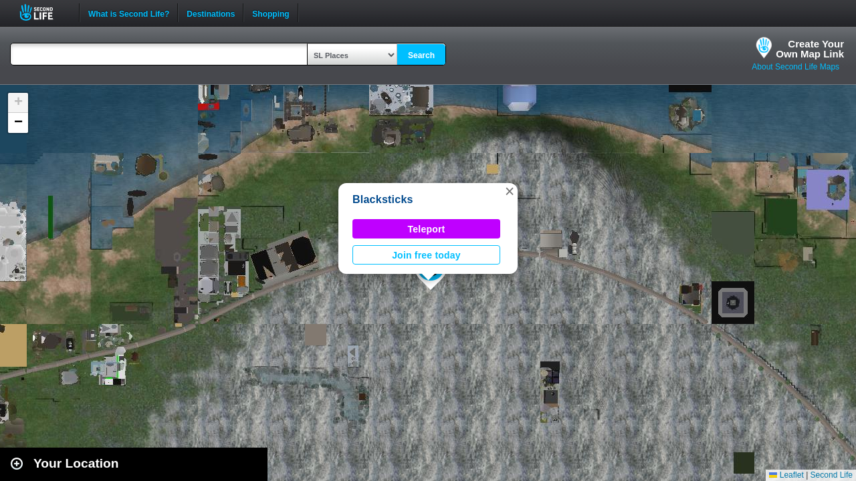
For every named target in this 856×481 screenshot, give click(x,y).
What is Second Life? (128, 12)
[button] (510, 191)
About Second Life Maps (795, 66)
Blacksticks (382, 199)
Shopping (270, 12)
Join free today (426, 255)
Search (421, 55)
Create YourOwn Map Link (810, 48)
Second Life (44, 12)
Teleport (426, 229)
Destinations (211, 12)
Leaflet (786, 475)
